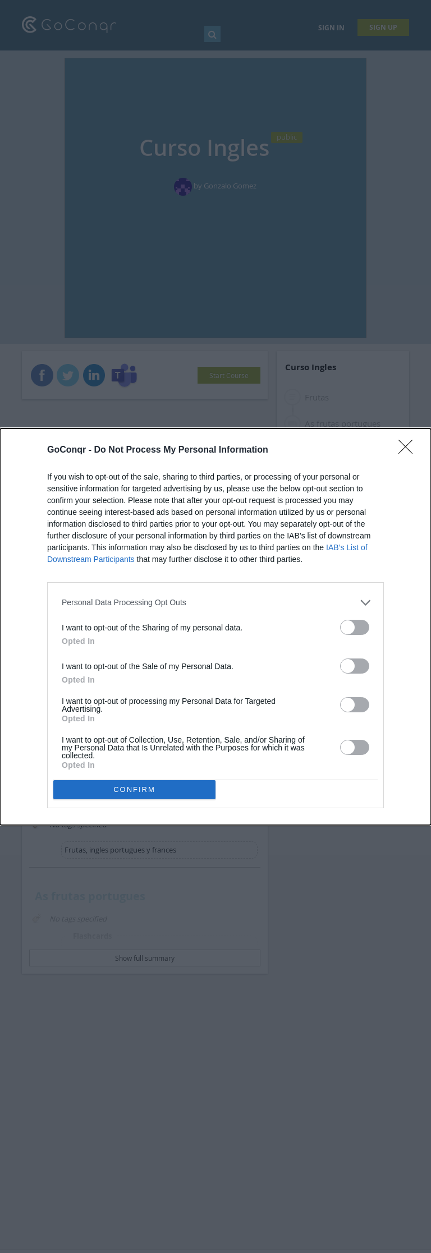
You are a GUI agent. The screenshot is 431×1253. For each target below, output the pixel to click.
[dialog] (215, 627)
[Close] (409, 450)
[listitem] (215, 603)
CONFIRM (134, 789)
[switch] (354, 627)
